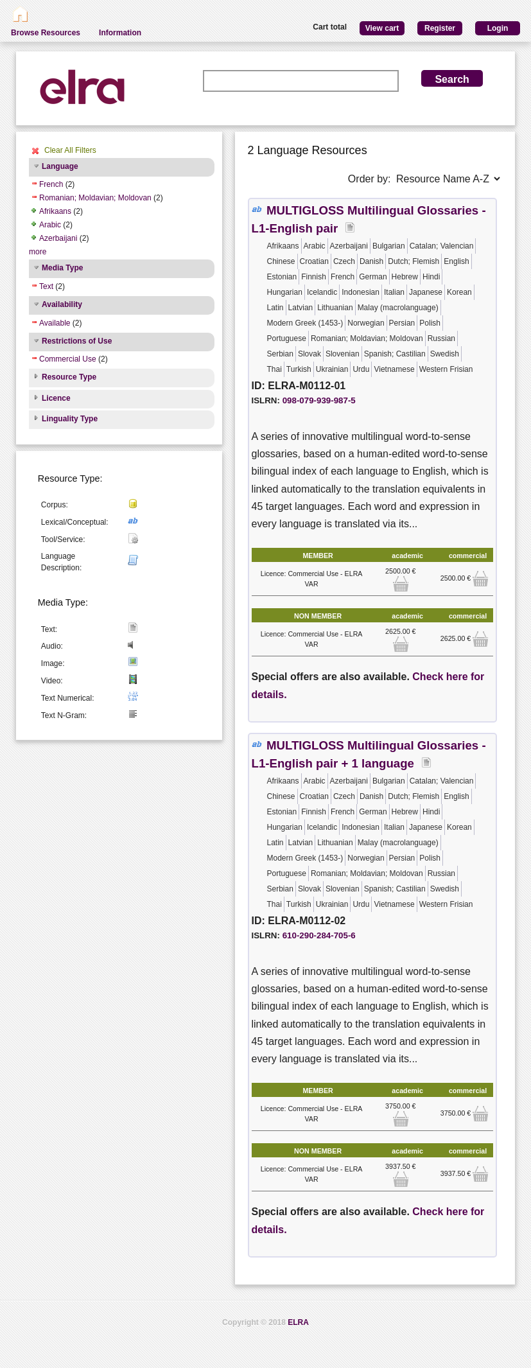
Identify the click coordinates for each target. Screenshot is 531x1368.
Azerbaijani (58, 238)
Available (54, 323)
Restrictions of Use (77, 341)
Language (60, 166)
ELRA (298, 1322)
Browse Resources (45, 32)
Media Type (62, 267)
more (37, 251)
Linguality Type (70, 418)
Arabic (50, 224)
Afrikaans (55, 211)
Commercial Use (67, 359)
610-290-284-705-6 (319, 935)
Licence (56, 398)
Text (46, 286)
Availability (62, 304)
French (51, 184)
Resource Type (69, 377)
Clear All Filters (70, 150)
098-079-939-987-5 (319, 400)
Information (120, 32)
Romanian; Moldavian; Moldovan (95, 197)
